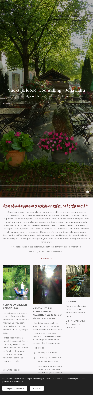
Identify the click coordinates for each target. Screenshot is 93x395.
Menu (87, 191)
